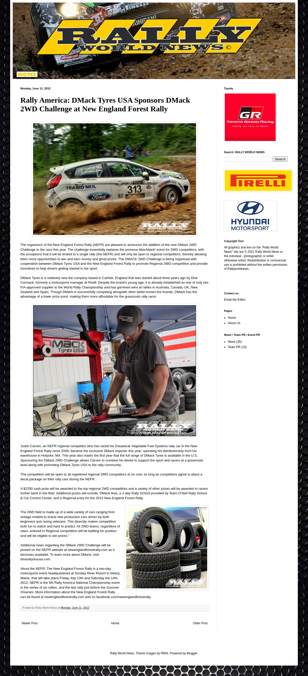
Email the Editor (235, 299)
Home (115, 623)
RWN (164, 653)
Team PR (234, 347)
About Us (234, 323)
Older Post (200, 623)
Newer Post (29, 623)
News (231, 341)
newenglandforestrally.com (64, 597)
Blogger (192, 653)
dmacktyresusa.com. (35, 559)
